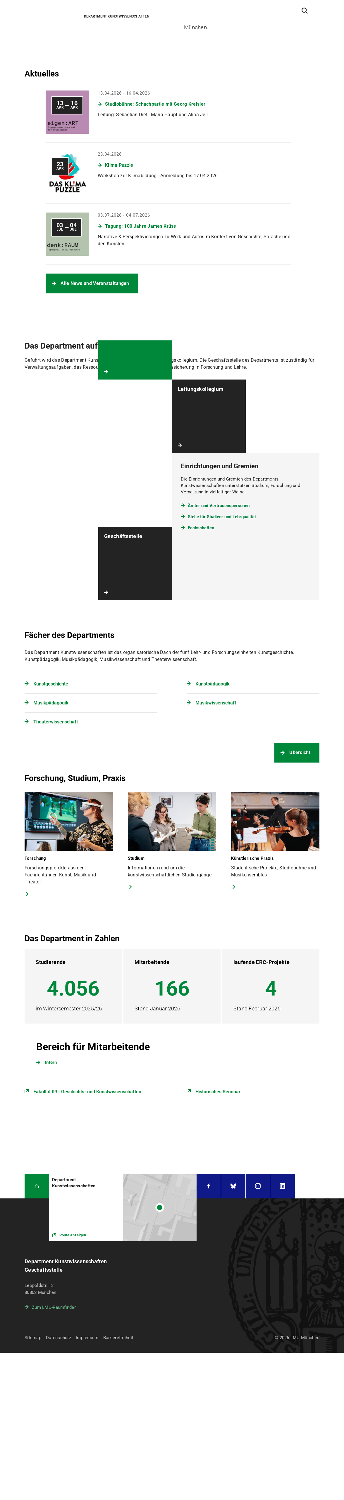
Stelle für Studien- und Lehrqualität (222, 516)
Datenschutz (58, 1337)
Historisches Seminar (217, 1091)
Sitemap (33, 1337)
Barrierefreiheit (118, 1337)
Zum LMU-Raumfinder (54, 1307)
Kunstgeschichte (50, 684)
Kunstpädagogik (212, 684)
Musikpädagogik (50, 703)
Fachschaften (201, 527)
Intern (51, 1062)
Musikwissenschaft (215, 703)
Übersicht (299, 752)
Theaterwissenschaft (55, 722)
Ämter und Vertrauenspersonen (219, 505)
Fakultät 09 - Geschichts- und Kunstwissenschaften (87, 1091)
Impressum (87, 1337)
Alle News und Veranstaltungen (95, 283)
